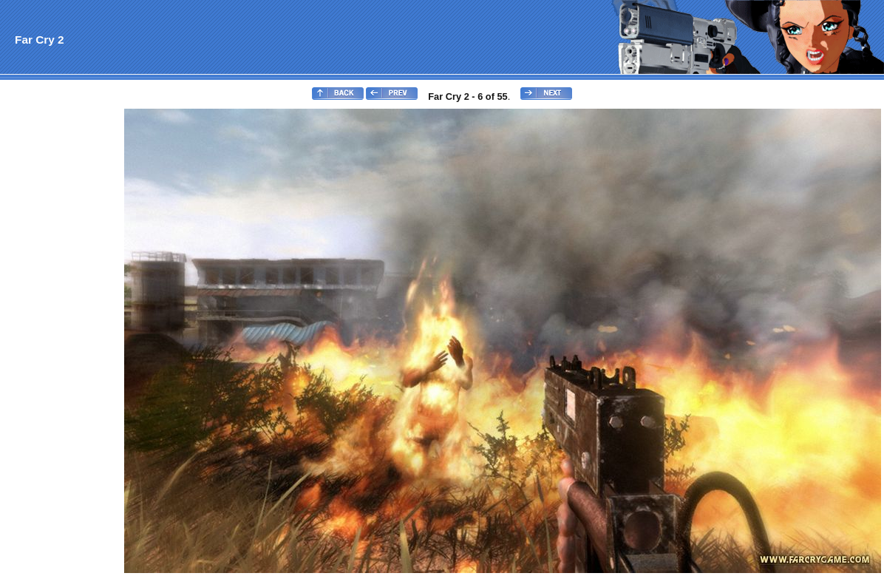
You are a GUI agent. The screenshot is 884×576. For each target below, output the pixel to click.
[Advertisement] (61, 330)
